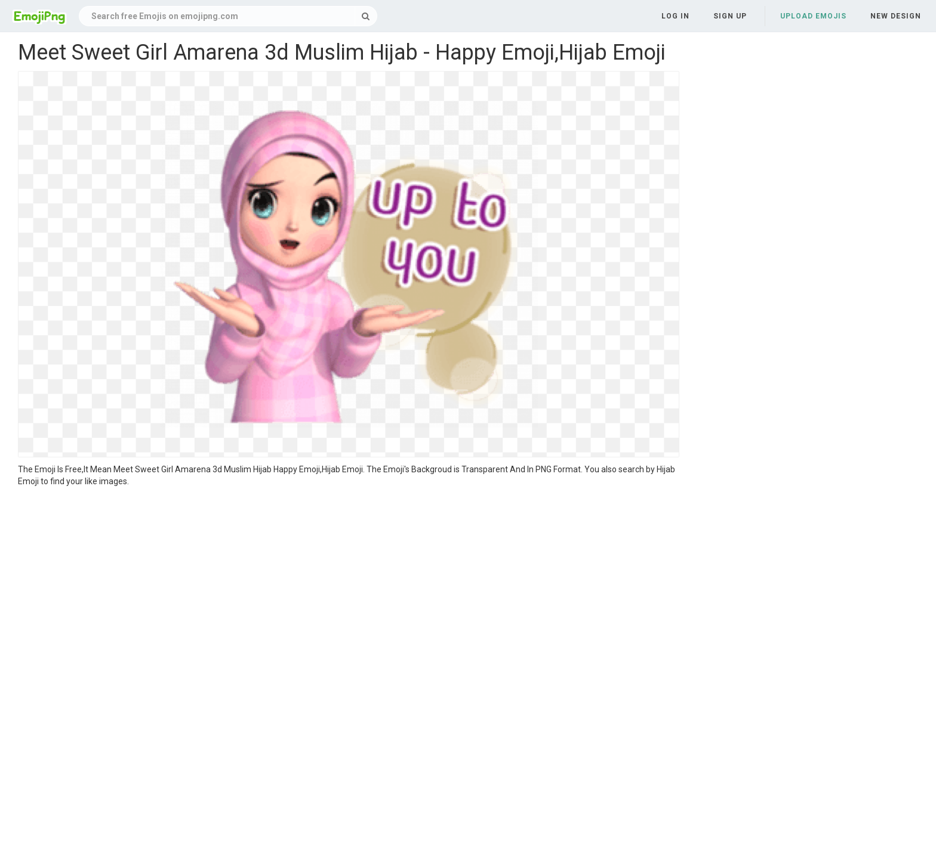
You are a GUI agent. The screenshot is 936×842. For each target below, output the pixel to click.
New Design (895, 16)
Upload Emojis (813, 16)
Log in (675, 16)
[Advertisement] (348, 576)
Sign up (730, 16)
